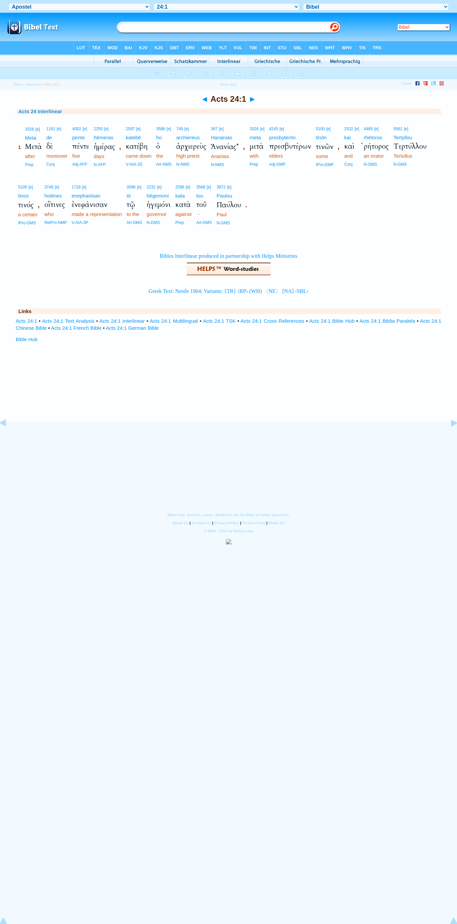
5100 (320, 129)
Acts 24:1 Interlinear (122, 321)
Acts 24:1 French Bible (76, 328)
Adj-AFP (79, 164)
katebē (133, 137)
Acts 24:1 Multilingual (174, 321)
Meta (30, 138)
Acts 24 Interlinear (40, 111)
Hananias (221, 137)
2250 (98, 129)
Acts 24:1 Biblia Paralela (387, 321)
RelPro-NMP (56, 222)
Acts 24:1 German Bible (132, 328)
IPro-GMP (324, 164)
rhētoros (373, 137)
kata (180, 196)
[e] (37, 129)
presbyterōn (282, 137)
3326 (29, 129)
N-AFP (100, 164)
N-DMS (153, 222)
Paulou (224, 196)
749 (179, 129)
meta (255, 137)
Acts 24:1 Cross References (272, 321)
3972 (221, 187)
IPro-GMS (27, 223)
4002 (76, 129)
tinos (23, 196)
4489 (368, 129)
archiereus (188, 137)
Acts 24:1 (26, 321)
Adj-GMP (277, 164)
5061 (397, 129)
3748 (49, 187)
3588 (160, 129)
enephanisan (86, 196)
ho (159, 137)
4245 (273, 129)
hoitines (53, 196)
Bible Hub (26, 339)
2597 (130, 129)
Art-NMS (164, 164)
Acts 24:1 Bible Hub (332, 321)
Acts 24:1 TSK (219, 321)
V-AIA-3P (80, 222)
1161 (50, 129)
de (49, 137)
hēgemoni (158, 196)
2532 (348, 129)
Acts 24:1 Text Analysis (68, 321)
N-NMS (182, 164)
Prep (29, 164)
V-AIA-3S (134, 164)
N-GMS (370, 164)
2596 (179, 187)
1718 (76, 187)
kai (347, 137)
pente (78, 137)
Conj (50, 164)
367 (214, 129)
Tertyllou (402, 137)
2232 (151, 187)
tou (199, 196)
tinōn (321, 137)
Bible (17, 84)
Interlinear (33, 84)
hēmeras (103, 137)
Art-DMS (134, 222)
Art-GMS (204, 222)
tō (129, 196)
